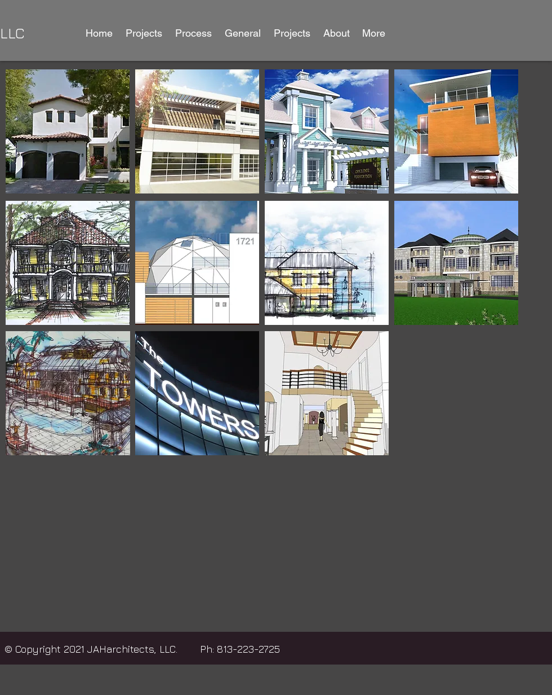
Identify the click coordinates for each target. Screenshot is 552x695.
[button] (143, 33)
